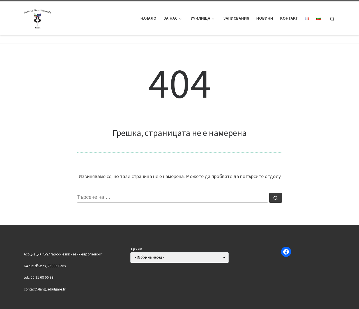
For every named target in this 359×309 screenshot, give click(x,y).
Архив (136, 249)
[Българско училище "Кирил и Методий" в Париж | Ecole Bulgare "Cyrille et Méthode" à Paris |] (38, 17)
